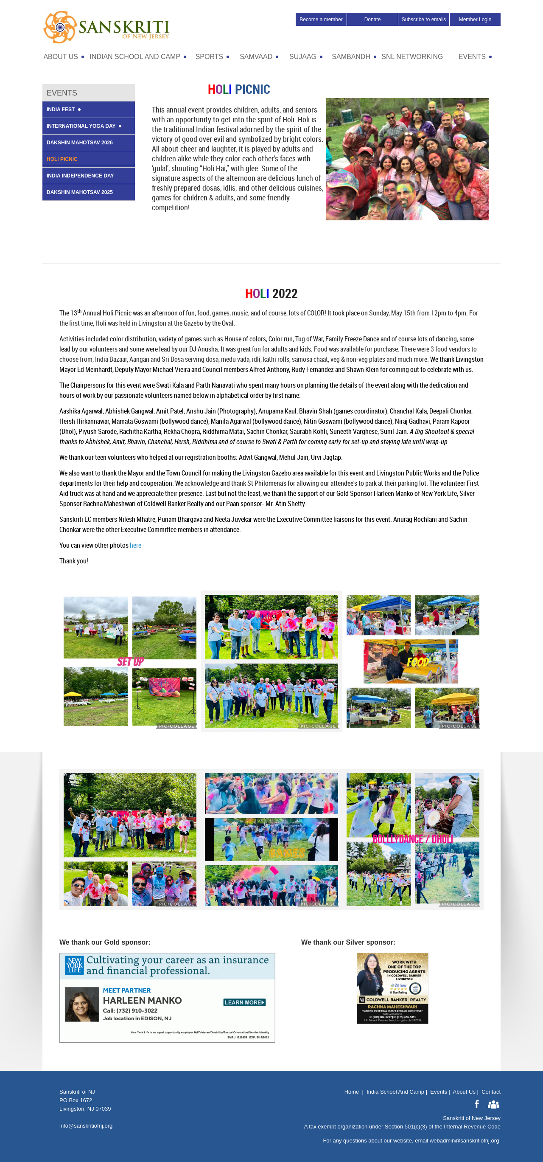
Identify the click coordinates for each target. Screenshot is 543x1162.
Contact (491, 1092)
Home (351, 1092)
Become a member (320, 20)
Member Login (475, 20)
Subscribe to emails (424, 20)
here (135, 545)
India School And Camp (395, 1092)
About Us (464, 1092)
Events (438, 1092)
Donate (372, 20)
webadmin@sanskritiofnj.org (464, 1140)
